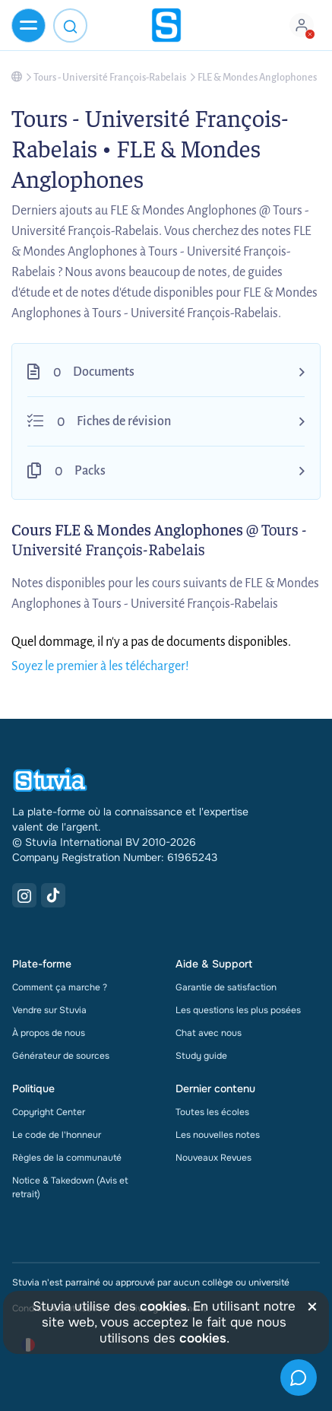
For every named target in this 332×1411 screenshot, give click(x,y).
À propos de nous (48, 1033)
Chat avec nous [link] (208, 1033)
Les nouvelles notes (217, 1135)
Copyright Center (48, 1112)
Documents (103, 372)
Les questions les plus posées (238, 1010)
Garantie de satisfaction (226, 987)
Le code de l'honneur (56, 1135)
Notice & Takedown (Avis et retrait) (70, 1187)
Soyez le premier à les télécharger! (100, 666)
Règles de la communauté (67, 1158)
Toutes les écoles (212, 1112)
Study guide (201, 1056)
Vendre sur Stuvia (49, 1010)
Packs (90, 471)
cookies (163, 1306)
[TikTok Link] (53, 895)
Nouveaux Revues (213, 1158)
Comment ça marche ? (59, 987)
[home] (166, 25)
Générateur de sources (60, 1056)
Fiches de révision (124, 421)
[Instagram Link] (24, 895)
